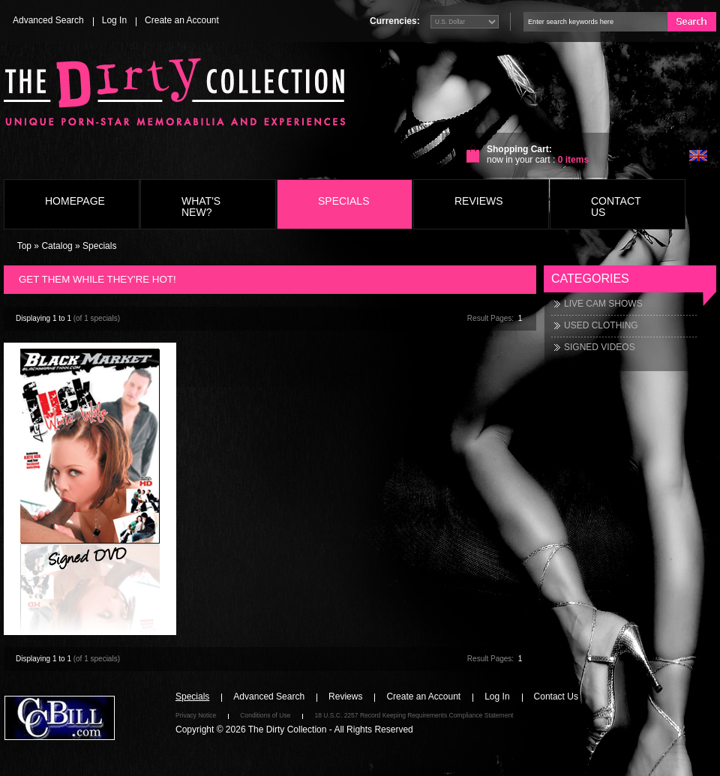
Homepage (75, 201)
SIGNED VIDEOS (599, 347)
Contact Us (615, 206)
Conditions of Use (265, 715)
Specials (343, 201)
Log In (114, 20)
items (573, 159)
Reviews (478, 201)
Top (24, 246)
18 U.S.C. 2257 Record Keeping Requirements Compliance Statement (413, 715)
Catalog (56, 246)
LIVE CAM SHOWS (603, 303)
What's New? (201, 206)
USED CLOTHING (601, 325)
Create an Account (182, 20)
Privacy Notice (196, 715)
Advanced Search (48, 20)
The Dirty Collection (287, 729)
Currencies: (395, 21)
